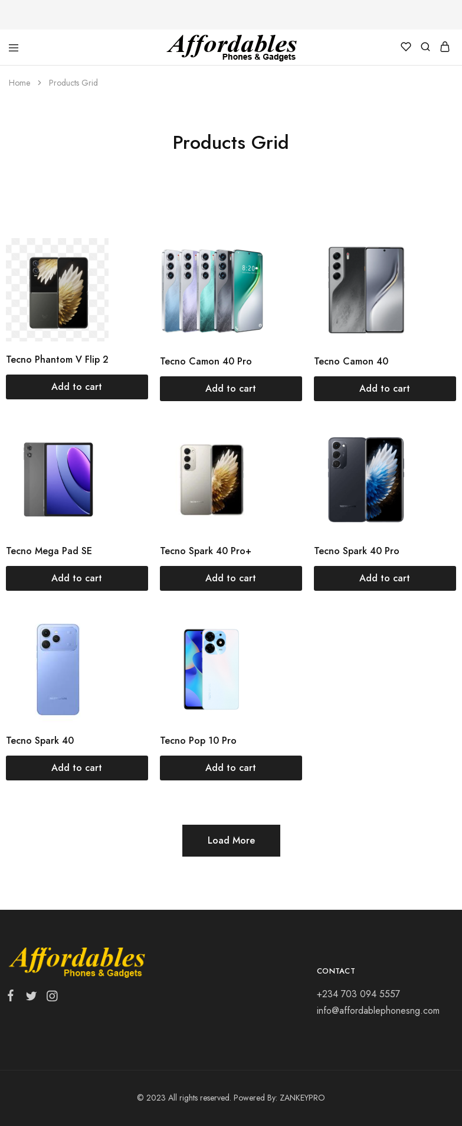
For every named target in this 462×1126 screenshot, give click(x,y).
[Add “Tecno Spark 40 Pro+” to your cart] (231, 578)
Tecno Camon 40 (351, 361)
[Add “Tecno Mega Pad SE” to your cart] (77, 578)
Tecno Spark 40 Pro (356, 551)
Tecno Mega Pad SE (49, 551)
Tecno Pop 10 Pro (198, 740)
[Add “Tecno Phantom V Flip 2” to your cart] (77, 387)
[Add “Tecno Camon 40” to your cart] (385, 388)
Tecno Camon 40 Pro (206, 361)
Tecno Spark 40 (40, 740)
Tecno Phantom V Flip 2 (57, 359)
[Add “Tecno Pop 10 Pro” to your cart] (231, 768)
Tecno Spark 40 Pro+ (205, 551)
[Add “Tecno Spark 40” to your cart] (77, 768)
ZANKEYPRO (302, 1098)
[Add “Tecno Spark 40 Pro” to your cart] (385, 578)
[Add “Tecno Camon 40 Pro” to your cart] (231, 388)
